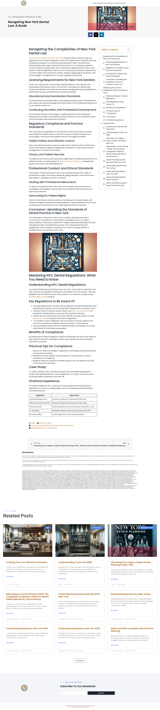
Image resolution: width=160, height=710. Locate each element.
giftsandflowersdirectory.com (130, 479)
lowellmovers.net (65, 474)
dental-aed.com (115, 474)
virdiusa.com (63, 475)
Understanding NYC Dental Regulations (116, 97)
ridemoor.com (129, 478)
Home (10, 17)
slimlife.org (105, 473)
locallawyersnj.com (97, 474)
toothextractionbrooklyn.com (28, 484)
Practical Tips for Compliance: (113, 112)
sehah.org (100, 487)
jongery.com (119, 472)
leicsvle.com (61, 487)
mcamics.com (52, 475)
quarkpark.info (103, 488)
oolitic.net (100, 473)
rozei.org (70, 473)
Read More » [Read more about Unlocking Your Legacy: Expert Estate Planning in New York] (115, 579)
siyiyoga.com (109, 484)
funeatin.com (99, 484)
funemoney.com (44, 487)
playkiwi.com (87, 483)
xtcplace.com (105, 487)
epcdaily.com (98, 479)
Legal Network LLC (88, 706)
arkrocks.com (48, 485)
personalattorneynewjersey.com (106, 470)
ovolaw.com (94, 485)
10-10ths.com (92, 470)
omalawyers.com (44, 478)
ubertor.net (109, 474)
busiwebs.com (67, 487)
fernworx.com (65, 473)
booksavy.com (85, 478)
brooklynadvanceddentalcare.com (29, 479)
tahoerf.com (135, 472)
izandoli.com (56, 487)
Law (32, 425)
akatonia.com (101, 480)
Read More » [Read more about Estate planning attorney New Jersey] (115, 610)
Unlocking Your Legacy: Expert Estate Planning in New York (116, 140)
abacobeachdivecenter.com (50, 473)
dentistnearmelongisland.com (65, 482)
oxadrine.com (51, 480)
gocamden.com (41, 475)
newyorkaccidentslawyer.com (79, 485)
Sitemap (73, 707)
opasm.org (129, 485)
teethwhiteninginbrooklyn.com (53, 482)
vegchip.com (68, 470)
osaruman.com (25, 477)
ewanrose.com (68, 488)
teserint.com (55, 484)
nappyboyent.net (32, 488)
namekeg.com (25, 473)
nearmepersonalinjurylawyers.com (104, 475)
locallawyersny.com (38, 484)
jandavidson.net (25, 488)
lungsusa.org (65, 485)
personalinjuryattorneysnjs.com (49, 479)
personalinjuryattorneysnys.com (34, 487)
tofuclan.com (93, 484)
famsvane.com (25, 482)
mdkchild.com (57, 470)
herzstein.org (74, 473)
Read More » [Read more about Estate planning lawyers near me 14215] (62, 642)
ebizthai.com (104, 478)
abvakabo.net (97, 470)
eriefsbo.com (50, 484)
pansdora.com (54, 485)
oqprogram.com (127, 470)
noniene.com (80, 473)
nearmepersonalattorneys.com (41, 482)
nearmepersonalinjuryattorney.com (29, 485)
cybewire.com (121, 479)
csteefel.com (120, 470)
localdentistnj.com (75, 470)
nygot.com (37, 488)
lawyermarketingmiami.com (91, 475)
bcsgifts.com (46, 477)
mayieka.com (130, 472)
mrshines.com (85, 477)
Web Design (78, 707)
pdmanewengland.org (61, 488)
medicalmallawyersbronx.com (117, 475)
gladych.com (115, 473)
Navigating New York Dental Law (44, 428)
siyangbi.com (44, 484)
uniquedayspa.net (47, 488)
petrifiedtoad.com (121, 473)
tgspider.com (24, 474)
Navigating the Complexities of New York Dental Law (115, 57)
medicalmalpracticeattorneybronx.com (126, 474)
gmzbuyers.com (57, 478)
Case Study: (111, 116)
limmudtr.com (59, 485)
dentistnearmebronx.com (27, 475)
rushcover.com (86, 470)
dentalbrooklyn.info (92, 478)
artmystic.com (93, 488)
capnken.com (46, 470)
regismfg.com (76, 483)
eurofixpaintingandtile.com (81, 480)
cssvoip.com (40, 477)
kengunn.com (49, 472)
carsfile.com (109, 482)
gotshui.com (71, 474)
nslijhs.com (133, 473)
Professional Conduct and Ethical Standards (116, 74)
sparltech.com (33, 489)
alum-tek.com (104, 474)
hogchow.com (133, 470)
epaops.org (115, 487)
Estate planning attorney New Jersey (116, 166)
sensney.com (80, 472)
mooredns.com (25, 480)
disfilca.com (87, 488)
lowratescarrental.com (125, 477)
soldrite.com (104, 484)
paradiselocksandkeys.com (101, 482)
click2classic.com (108, 483)
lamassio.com (25, 487)
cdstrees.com (132, 488)
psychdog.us (67, 480)
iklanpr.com (109, 472)
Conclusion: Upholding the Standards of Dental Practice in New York (116, 82)
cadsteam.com (64, 478)
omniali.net (96, 473)
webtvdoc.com (86, 473)
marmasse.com (120, 488)
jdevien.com (79, 478)
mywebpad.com (53, 474)
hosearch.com (93, 483)
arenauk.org (91, 473)
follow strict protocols (81, 311)
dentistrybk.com (89, 480)
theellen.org (75, 478)
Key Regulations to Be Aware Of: (115, 103)
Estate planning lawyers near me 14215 (116, 178)
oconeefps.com (63, 470)
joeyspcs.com (45, 483)
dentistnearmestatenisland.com (60, 477)
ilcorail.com (106, 480)
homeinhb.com (39, 483)
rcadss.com (133, 485)
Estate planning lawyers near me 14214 (116, 172)
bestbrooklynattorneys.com (76, 477)
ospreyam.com (41, 474)
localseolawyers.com (111, 477)
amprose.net (47, 475)
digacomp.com (37, 473)
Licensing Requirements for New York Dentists (116, 63)
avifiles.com (64, 483)
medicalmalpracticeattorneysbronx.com (105, 485)
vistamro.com (54, 488)
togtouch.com (92, 479)
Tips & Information (66, 425)
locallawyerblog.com (78, 474)
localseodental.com (111, 478)
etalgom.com (51, 478)
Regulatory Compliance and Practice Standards (117, 69)
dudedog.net (113, 472)
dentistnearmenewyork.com (33, 480)
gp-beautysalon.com (44, 480)
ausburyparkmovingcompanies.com (125, 482)
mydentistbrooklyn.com (85, 482)
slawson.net (44, 472)
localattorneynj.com (94, 487)
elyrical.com (42, 473)
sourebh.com (128, 473)
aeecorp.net (24, 470)
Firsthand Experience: (115, 120)
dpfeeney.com (25, 483)
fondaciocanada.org (100, 483)
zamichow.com (60, 473)
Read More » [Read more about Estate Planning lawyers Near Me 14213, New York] (62, 613)
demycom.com (35, 474)
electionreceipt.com (117, 485)
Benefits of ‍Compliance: (116, 107)
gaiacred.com (61, 484)
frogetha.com (124, 472)
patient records (39, 318)
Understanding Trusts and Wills (116, 133)
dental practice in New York (71, 161)
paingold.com (109, 488)
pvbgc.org (88, 487)
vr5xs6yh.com (123, 478)
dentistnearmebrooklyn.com (127, 480)
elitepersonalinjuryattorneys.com (115, 480)
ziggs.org (42, 488)
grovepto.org (82, 488)
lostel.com (24, 489)
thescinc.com (75, 472)
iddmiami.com (126, 488)
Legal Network (85, 707)
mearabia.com (86, 479)
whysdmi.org (118, 477)
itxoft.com (29, 489)
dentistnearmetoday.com (67, 472)
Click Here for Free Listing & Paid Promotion (109, 3)
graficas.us (116, 470)
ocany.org (98, 488)
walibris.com (38, 485)
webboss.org (58, 475)
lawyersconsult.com (76, 488)
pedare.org (81, 470)
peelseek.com (130, 487)
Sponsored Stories (42, 425)
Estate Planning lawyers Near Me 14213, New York (116, 161)
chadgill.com (51, 470)
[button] (90, 34)
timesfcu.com (104, 479)
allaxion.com (126, 475)
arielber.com (95, 480)
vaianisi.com (115, 479)
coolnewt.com (73, 487)
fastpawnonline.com (59, 479)
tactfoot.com (114, 488)
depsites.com (124, 485)
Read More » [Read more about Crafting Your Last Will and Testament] (10, 576)
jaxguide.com (31, 477)
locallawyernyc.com (52, 483)
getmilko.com (115, 484)
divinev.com (83, 475)
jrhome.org (78, 487)
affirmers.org (82, 487)
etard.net (43, 485)
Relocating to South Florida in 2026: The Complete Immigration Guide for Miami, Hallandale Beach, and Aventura (117, 151)
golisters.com (70, 485)
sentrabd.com (110, 473)
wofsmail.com (32, 478)
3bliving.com (61, 480)
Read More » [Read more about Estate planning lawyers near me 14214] (10, 642)
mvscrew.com (59, 474)
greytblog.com (89, 485)
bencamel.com (82, 483)
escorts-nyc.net (39, 479)
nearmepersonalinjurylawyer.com (29, 472)
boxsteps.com (56, 480)
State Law (54, 425)
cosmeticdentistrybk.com (57, 472)
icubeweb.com (59, 483)
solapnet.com (115, 482)
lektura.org (30, 474)
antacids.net (47, 474)
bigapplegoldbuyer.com (69, 484)
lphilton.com (131, 475)
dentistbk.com (70, 483)
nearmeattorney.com (92, 477)
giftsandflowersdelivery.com (37, 470)
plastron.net (51, 477)
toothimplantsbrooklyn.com (68, 479)
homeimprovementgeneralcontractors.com (82, 484)
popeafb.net (68, 477)
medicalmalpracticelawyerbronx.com (73, 475)
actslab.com (103, 472)
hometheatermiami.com (122, 487)
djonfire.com (110, 487)
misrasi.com (90, 474)
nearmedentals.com (32, 483)
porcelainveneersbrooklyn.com (89, 472)
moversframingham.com (76, 482)
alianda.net (29, 470)
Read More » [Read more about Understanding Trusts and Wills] (62, 579)
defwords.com (35, 475)
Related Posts (108, 123)
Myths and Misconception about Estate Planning (116, 184)
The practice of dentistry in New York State (46, 58)
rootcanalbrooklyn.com (78, 479)
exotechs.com (38, 472)
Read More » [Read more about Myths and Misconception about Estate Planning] (115, 645)
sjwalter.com (133, 477)
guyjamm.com (98, 472)
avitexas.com (98, 478)
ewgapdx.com (69, 478)
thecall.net (36, 477)
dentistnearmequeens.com (102, 477)
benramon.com (50, 487)
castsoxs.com (118, 478)
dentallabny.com (31, 482)
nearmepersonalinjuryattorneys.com (119, 483)
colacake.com (93, 482)
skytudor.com (30, 473)
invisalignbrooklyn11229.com (131, 483)
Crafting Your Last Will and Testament (116, 127)
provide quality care (37, 297)
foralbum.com (72, 480)
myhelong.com (121, 484)
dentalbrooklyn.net (26, 478)
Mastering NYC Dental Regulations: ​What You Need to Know (115, 90)
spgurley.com (38, 478)
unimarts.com (85, 474)
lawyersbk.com (110, 479)
